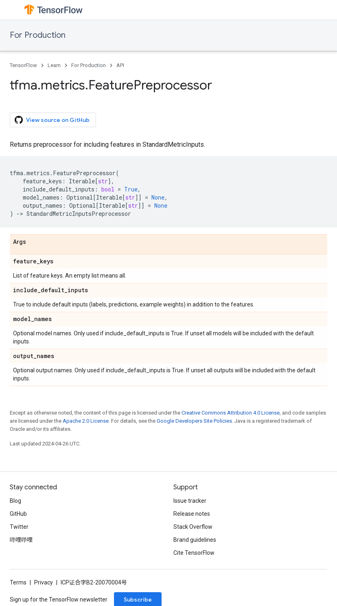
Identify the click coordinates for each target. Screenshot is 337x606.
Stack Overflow (192, 526)
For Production (38, 35)
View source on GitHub (52, 120)
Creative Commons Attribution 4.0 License (231, 413)
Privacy (43, 582)
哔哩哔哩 (21, 539)
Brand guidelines (194, 539)
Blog (15, 500)
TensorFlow (23, 65)
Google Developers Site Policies (194, 421)
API (120, 65)
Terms (18, 582)
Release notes (191, 513)
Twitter (19, 526)
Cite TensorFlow (193, 553)
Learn (54, 65)
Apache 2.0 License (86, 421)
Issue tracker (189, 500)
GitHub (18, 513)
